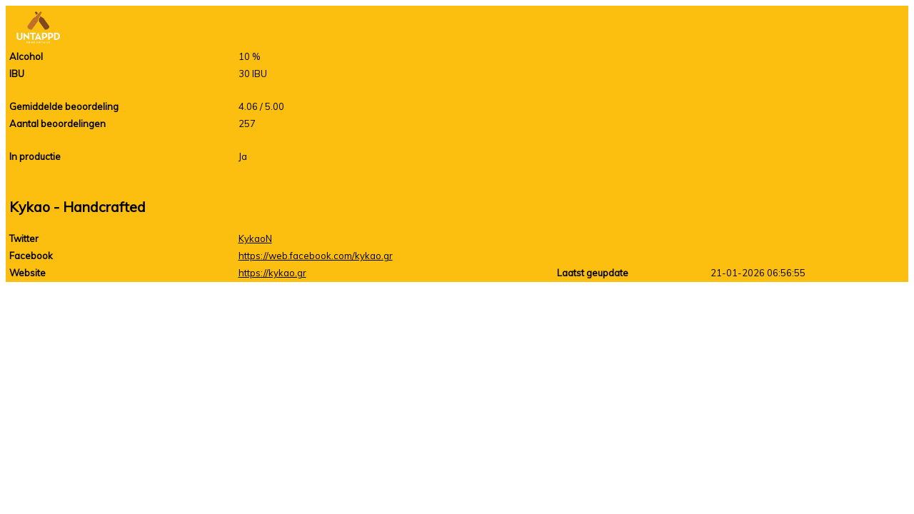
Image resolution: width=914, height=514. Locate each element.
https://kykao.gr (272, 272)
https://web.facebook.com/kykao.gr (315, 255)
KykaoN (255, 238)
